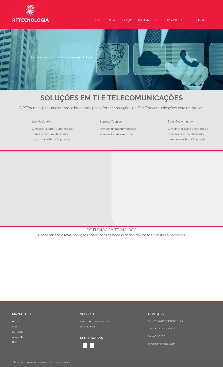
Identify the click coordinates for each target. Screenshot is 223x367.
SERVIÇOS (17, 332)
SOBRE (16, 326)
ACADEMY (17, 337)
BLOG (15, 342)
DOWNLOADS (87, 326)
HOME (15, 321)
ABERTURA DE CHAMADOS (94, 321)
